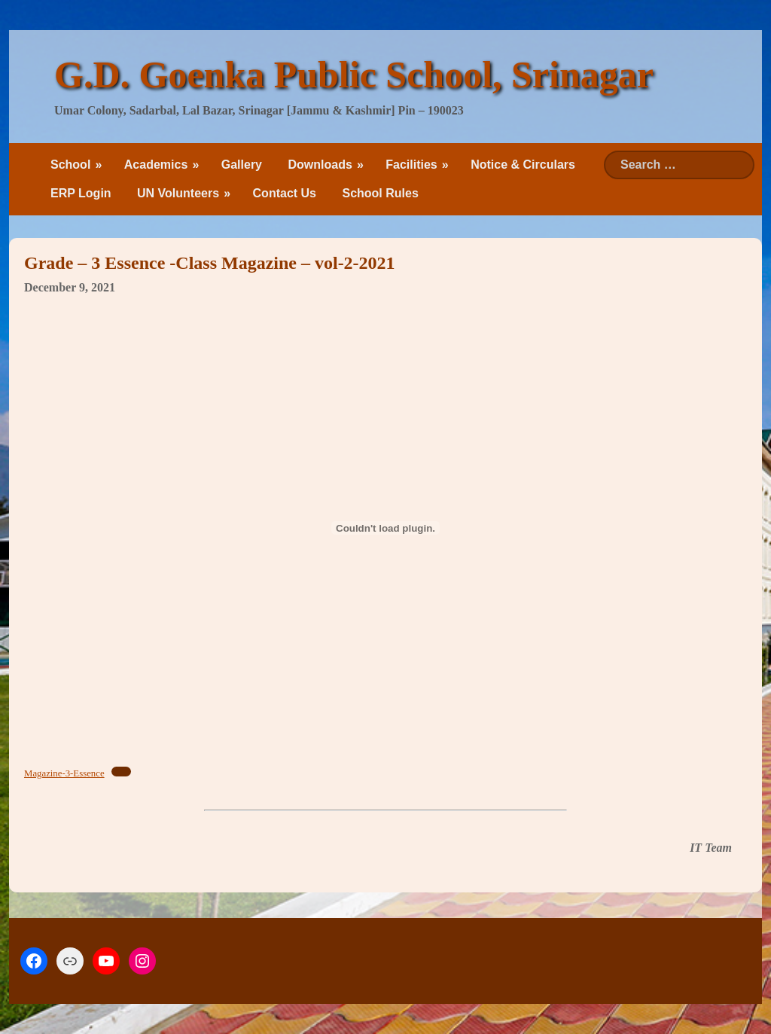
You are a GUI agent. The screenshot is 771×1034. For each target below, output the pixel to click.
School (70, 164)
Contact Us (284, 193)
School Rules (380, 193)
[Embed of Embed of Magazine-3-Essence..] (385, 528)
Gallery (241, 164)
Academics (156, 164)
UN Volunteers (178, 193)
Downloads (320, 164)
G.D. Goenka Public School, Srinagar (354, 74)
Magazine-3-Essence (64, 773)
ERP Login (80, 193)
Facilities (411, 164)
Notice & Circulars (523, 164)
